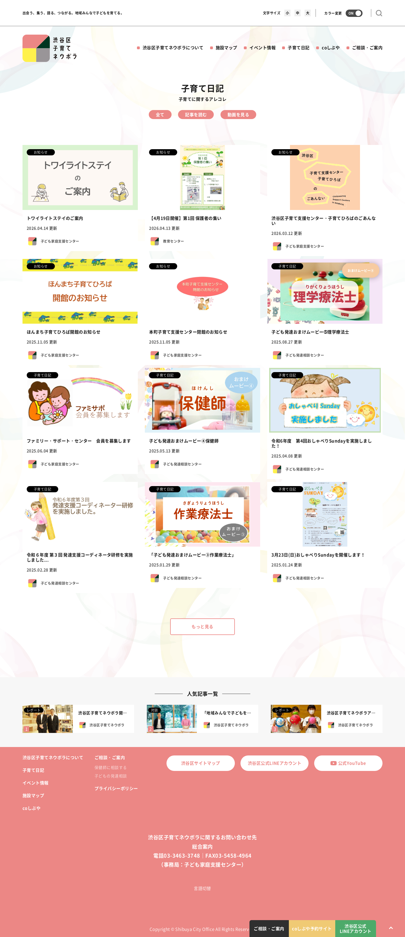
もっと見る (202, 626)
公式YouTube (348, 763)
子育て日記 (298, 47)
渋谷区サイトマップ (200, 763)
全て (160, 114)
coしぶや (331, 47)
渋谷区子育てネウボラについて (173, 47)
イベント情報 (262, 47)
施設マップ (226, 47)
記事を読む (196, 114)
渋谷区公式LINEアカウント (274, 763)
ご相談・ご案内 (367, 47)
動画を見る (238, 114)
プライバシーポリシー (116, 788)
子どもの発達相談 (110, 776)
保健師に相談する (110, 767)
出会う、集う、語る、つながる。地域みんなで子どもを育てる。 (73, 12)
